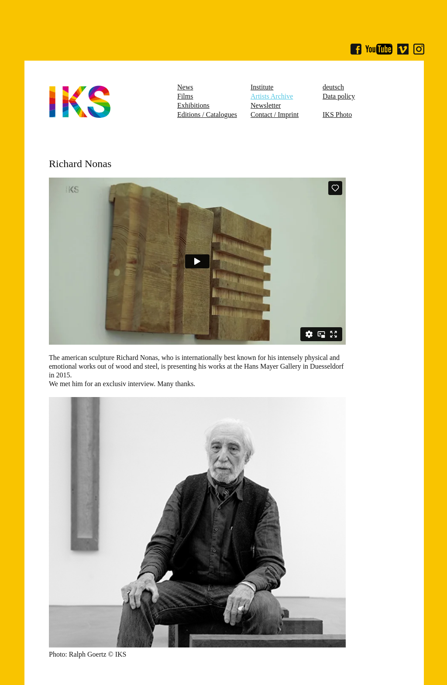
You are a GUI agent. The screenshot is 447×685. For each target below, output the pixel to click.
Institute (262, 87)
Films (185, 96)
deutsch (333, 87)
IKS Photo (337, 114)
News (185, 87)
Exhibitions (193, 105)
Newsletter (266, 105)
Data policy (339, 96)
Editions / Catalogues (207, 114)
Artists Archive (272, 96)
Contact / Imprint (275, 114)
